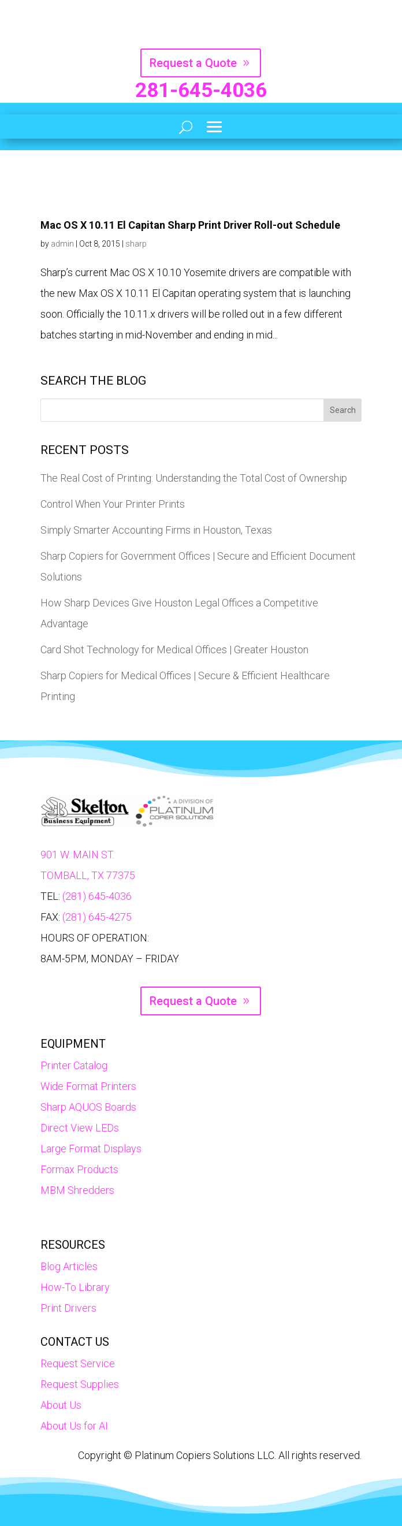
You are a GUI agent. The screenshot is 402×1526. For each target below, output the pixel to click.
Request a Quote (193, 63)
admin (62, 243)
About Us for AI (74, 1426)
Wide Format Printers (88, 1086)
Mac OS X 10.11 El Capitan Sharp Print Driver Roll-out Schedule (190, 225)
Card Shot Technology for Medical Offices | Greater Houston (174, 649)
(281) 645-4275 (97, 917)
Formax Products (79, 1169)
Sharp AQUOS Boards (88, 1107)
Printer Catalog (73, 1065)
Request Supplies (79, 1384)
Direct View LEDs (79, 1128)
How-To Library (75, 1287)
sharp (136, 243)
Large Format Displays (91, 1148)
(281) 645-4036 (97, 896)
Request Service (77, 1363)
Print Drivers (68, 1308)
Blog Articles (69, 1266)
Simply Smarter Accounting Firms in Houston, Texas (156, 530)
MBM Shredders (77, 1190)
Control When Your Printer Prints (112, 504)
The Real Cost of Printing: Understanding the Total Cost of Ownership (193, 478)
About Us (60, 1405)
